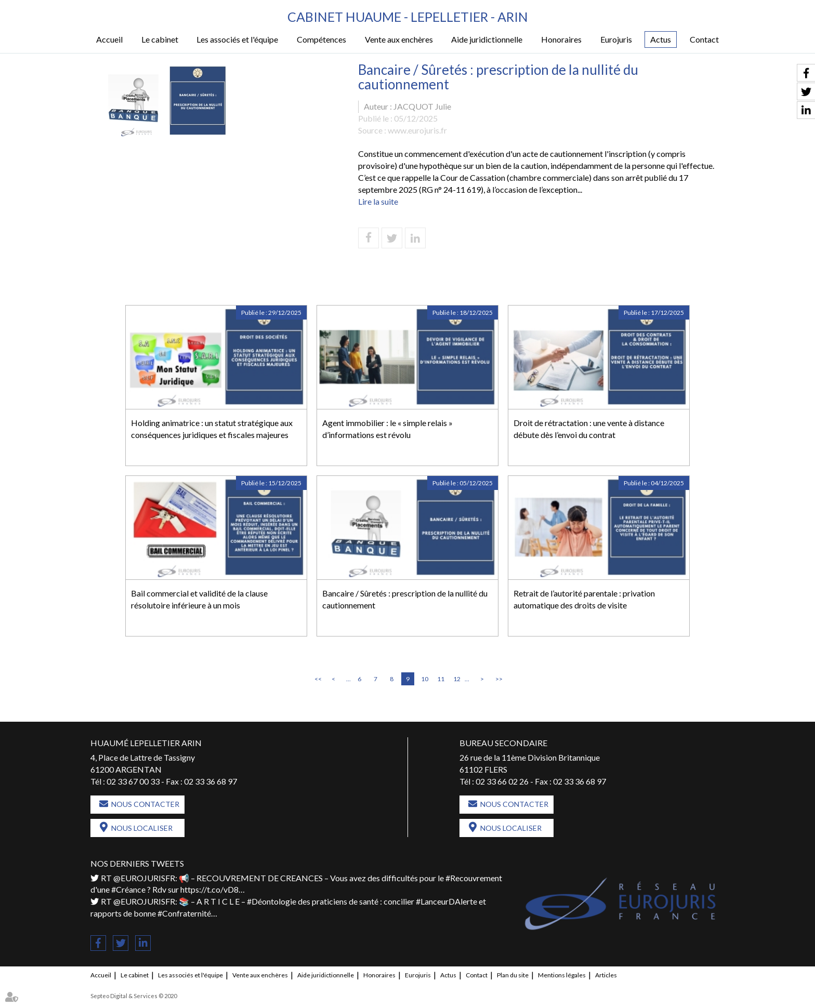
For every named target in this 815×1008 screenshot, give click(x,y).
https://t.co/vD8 (209, 889)
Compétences (321, 39)
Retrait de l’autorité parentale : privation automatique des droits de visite (584, 599)
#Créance (128, 889)
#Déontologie (271, 901)
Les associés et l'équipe (237, 39)
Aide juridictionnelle (486, 39)
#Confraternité (184, 913)
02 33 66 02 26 (502, 781)
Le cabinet (159, 39)
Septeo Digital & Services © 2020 (133, 995)
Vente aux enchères (399, 39)
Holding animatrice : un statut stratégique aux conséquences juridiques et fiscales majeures (212, 429)
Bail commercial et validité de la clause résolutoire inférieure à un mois (199, 599)
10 (424, 679)
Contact (704, 39)
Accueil (109, 39)
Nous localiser (142, 828)
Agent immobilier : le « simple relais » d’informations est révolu (387, 429)
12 (457, 679)
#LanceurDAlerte (446, 901)
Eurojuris (616, 39)
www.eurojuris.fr (417, 130)
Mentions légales (562, 975)
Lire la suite (378, 201)
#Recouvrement (473, 878)
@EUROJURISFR (144, 878)
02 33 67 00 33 (133, 781)
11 (440, 679)
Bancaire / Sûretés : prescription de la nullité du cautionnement (405, 599)
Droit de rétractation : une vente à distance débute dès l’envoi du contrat (589, 429)
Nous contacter (145, 804)
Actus (660, 39)
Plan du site (513, 975)
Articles (606, 975)
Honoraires (561, 39)
